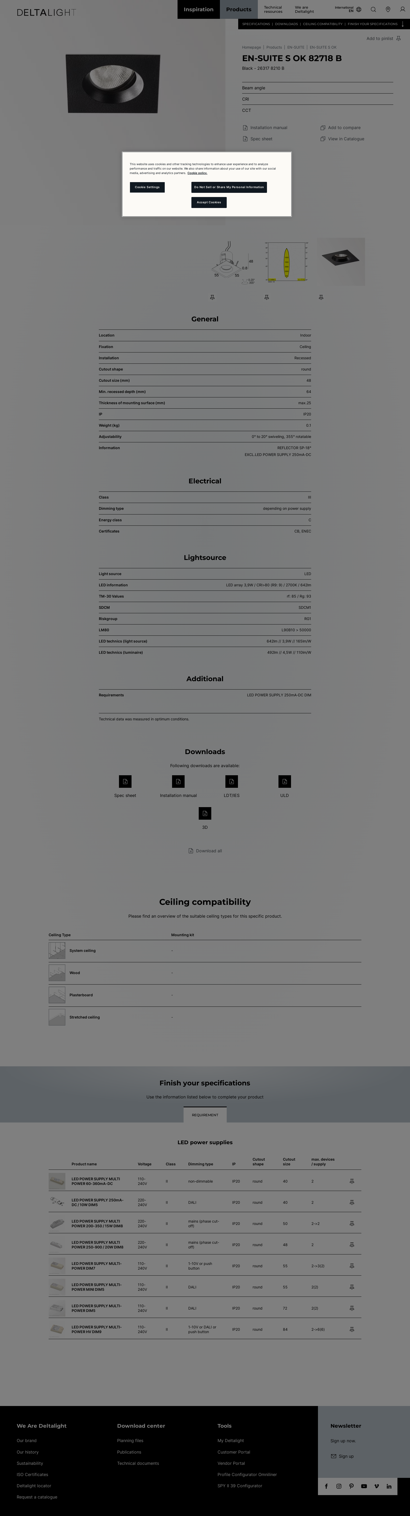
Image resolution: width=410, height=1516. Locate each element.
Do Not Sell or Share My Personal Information (229, 187)
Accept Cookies (209, 202)
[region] (207, 184)
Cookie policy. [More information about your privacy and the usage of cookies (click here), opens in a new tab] (197, 173)
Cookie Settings (147, 187)
